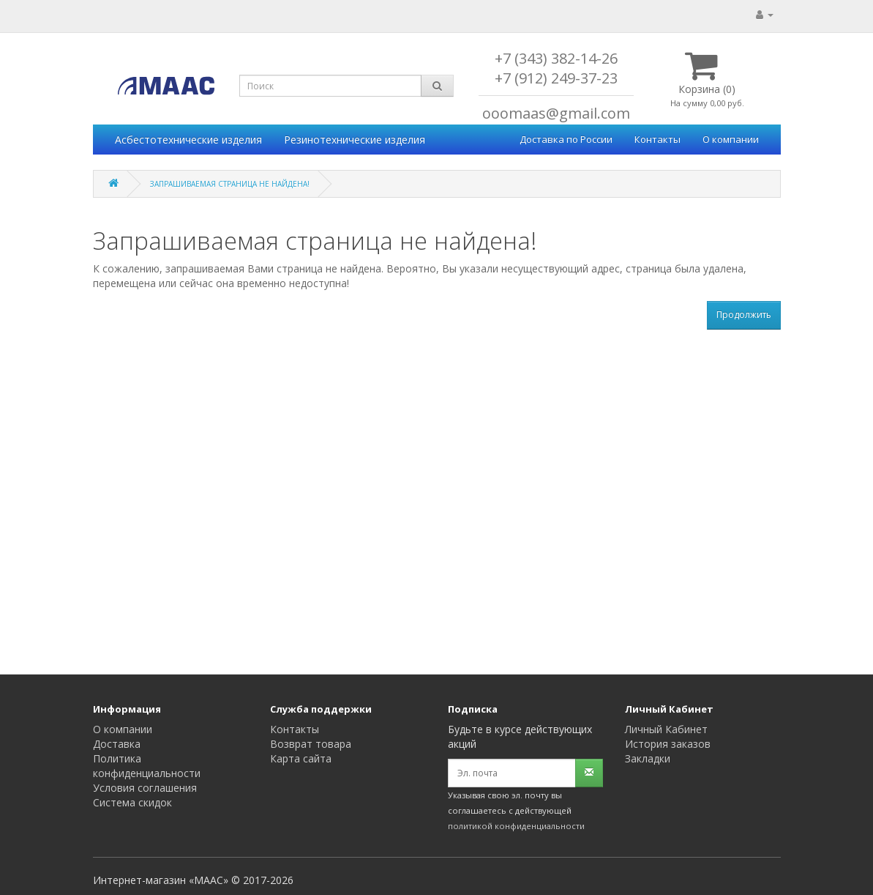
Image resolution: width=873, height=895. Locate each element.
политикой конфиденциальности (516, 825)
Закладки (647, 758)
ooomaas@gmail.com (556, 113)
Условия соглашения (145, 788)
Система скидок (132, 802)
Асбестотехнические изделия (188, 139)
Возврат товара (310, 744)
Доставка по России (566, 139)
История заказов (668, 744)
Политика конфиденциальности (147, 765)
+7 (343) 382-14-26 (556, 58)
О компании (730, 139)
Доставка (116, 744)
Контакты (657, 139)
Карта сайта (300, 758)
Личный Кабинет (666, 729)
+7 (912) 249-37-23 (556, 78)
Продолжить (743, 314)
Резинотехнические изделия (354, 139)
